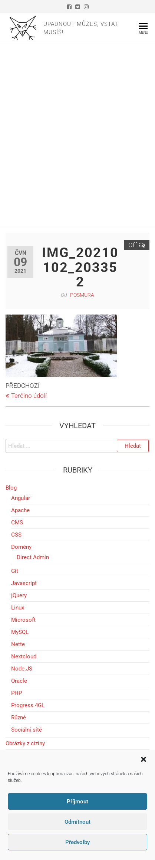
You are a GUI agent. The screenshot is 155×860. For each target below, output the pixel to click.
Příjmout (77, 801)
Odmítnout (77, 822)
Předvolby (77, 842)
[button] (143, 759)
